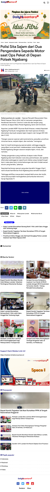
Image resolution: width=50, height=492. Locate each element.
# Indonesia (4, 459)
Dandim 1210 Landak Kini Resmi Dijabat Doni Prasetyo (30, 444)
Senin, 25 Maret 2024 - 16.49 (11, 71)
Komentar (47, 70)
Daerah (6, 42)
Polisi (34, 42)
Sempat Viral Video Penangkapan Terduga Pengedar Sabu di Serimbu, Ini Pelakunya (37, 340)
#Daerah (12, 213)
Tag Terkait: (4, 213)
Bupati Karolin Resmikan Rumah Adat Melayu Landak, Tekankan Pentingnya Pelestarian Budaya (11, 282)
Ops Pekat (29, 42)
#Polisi (12, 216)
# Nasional (4, 462)
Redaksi (22, 488)
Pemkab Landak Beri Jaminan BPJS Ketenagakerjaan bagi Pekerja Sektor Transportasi (10, 340)
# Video (3, 470)
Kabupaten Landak (13, 42)
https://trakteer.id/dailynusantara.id (12, 355)
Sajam (38, 42)
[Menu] (48, 2)
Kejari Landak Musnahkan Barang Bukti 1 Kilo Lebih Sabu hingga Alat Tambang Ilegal (25, 227)
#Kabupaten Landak (23, 213)
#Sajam (18, 216)
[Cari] (44, 3)
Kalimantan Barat (22, 42)
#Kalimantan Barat (36, 213)
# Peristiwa (4, 466)
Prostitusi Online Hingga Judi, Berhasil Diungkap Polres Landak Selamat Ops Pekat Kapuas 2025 (25, 237)
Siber (29, 488)
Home (2, 42)
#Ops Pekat (4, 216)
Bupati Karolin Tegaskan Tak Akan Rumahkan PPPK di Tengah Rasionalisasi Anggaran (38, 313)
